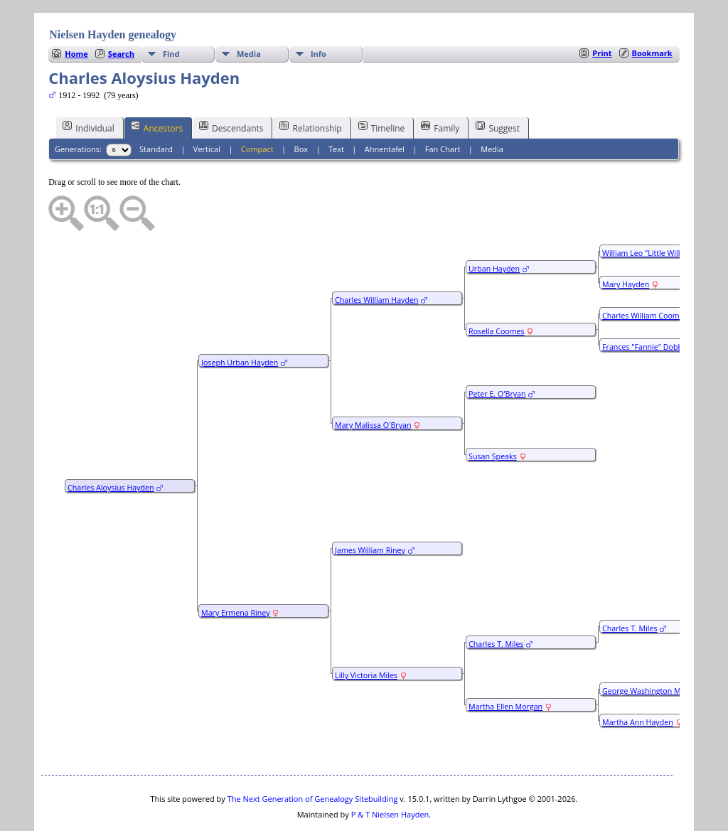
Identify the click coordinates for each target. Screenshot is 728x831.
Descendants (231, 84)
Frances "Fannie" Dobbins (647, 304)
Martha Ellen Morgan (505, 664)
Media (249, 11)
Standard (156, 106)
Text (336, 106)
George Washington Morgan (652, 648)
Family (440, 84)
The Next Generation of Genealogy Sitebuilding (313, 756)
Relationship (310, 84)
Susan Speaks (493, 414)
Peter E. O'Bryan (497, 351)
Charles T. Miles (496, 601)
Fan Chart (443, 106)
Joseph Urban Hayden (239, 320)
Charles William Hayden (376, 257)
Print (601, 10)
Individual (88, 84)
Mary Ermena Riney (235, 570)
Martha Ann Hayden (637, 680)
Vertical (206, 106)
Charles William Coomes (644, 273)
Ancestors (157, 84)
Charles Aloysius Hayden (111, 445)
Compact (257, 106)
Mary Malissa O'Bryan (373, 382)
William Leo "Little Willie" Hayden (660, 210)
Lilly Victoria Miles (366, 633)
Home (76, 11)
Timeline (381, 84)
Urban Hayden (494, 226)
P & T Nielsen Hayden (390, 771)
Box (301, 106)
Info (318, 11)
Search (121, 11)
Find (171, 11)
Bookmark (652, 10)
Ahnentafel (385, 106)
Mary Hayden (625, 242)
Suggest (498, 84)
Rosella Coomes (497, 289)
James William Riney (370, 508)
